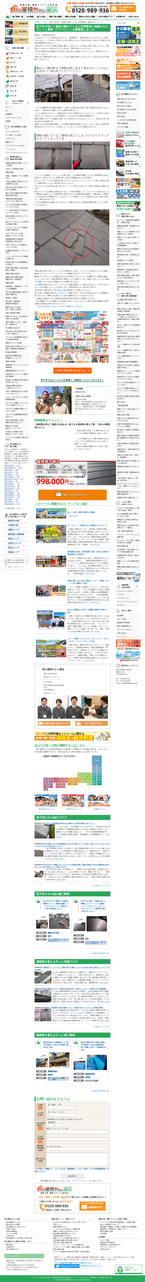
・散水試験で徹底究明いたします (63, 1233)
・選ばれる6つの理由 (12, 1224)
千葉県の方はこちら (73, 809)
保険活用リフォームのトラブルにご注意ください (128, 282)
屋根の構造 (10, 172)
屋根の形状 (10, 283)
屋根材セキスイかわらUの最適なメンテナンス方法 (128, 378)
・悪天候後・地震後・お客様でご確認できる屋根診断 (118, 1227)
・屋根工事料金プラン (59, 1227)
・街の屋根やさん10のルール (15, 1227)
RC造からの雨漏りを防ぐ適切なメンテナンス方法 (15, 433)
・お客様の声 (9, 1247)
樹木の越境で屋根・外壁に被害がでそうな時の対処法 (128, 276)
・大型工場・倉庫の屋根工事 (62, 1242)
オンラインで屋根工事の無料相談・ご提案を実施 (128, 221)
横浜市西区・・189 (11, 470)
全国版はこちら (99, 809)
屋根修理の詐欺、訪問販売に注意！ (128, 256)
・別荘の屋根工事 (58, 1249)
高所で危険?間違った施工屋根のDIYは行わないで (15, 421)
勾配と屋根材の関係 (13, 313)
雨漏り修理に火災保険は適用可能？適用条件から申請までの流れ (128, 438)
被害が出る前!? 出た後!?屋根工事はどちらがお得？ (128, 250)
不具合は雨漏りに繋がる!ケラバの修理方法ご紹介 (17, 183)
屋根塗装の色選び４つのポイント (128, 468)
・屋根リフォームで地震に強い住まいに (66, 1238)
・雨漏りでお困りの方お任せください (65, 1231)
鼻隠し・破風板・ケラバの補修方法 (17, 177)
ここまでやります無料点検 (126, 120)
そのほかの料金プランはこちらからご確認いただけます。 (59, 306)
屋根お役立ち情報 (123, 415)
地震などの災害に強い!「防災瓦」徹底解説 (127, 456)
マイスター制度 (122, 127)
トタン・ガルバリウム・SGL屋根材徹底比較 (17, 398)
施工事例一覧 (17, 17)
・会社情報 (102, 1233)
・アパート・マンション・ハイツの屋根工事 (67, 1245)
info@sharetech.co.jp (129, 683)
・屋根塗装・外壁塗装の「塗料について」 (114, 1229)
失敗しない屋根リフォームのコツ (128, 304)
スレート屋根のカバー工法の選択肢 (128, 346)
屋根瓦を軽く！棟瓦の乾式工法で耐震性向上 (128, 450)
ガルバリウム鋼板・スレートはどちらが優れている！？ (17, 404)
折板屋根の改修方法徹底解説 (127, 362)
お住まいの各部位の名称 (14, 169)
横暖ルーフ (10, 142)
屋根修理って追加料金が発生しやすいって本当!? (128, 271)
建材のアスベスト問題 (14, 343)
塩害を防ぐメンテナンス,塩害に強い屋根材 (17, 375)
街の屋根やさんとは (124, 102)
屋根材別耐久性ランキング (15, 371)
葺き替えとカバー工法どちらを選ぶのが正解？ (128, 332)
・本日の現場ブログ (12, 1249)
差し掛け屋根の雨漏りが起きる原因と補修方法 (17, 293)
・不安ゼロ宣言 (10, 1229)
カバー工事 (39, 287)
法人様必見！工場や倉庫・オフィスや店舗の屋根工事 (128, 551)
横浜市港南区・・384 (12, 477)
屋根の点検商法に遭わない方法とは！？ (128, 265)
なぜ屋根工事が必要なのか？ (127, 300)
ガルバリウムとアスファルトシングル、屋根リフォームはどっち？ (128, 486)
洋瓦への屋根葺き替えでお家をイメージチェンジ (17, 392)
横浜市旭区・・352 (11, 481)
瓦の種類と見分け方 (13, 328)
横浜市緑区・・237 (11, 490)
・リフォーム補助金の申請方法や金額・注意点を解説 (71, 1251)
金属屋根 (9, 114)
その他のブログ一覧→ (101, 885)
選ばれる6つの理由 (124, 106)
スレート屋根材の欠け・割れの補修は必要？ (128, 351)
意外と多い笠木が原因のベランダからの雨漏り (17, 188)
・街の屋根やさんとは (12, 1222)
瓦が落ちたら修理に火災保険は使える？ (128, 431)
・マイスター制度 (11, 1233)
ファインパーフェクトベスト (127, 601)
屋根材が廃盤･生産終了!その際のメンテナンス (14, 387)
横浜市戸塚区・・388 (12, 497)
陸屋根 (8, 121)
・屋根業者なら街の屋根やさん (110, 1245)
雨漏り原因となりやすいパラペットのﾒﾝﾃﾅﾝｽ (17, 217)
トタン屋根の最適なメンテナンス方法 (128, 357)
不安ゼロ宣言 (122, 113)
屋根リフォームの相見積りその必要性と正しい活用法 (128, 233)
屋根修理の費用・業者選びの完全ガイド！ (128, 227)
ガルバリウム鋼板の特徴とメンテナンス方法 (17, 410)
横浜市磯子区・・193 (12, 483)
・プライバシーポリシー (107, 1247)
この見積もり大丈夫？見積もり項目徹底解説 (128, 244)
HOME (37, 22)
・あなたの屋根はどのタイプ (109, 1224)
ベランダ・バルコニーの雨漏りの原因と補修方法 (17, 229)
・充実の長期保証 (11, 1231)
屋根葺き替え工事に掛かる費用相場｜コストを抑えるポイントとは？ (128, 339)
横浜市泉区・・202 (11, 499)
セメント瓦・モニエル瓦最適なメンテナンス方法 (14, 234)
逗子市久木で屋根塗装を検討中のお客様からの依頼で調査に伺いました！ (69, 823)
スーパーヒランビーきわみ (15, 145)
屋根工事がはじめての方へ (126, 99)
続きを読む (73, 516)
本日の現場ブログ (105, 17)
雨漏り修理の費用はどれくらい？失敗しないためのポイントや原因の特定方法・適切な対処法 (128, 318)
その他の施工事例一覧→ (100, 953)
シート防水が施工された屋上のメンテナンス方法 (17, 211)
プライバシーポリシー (81, 1181)
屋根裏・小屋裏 (11, 298)
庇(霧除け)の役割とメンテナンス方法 (17, 252)
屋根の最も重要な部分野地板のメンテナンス (14, 357)
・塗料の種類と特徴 (106, 1231)
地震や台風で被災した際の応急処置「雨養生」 (17, 269)
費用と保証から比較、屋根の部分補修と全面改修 (128, 310)
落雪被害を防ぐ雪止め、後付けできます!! (128, 556)
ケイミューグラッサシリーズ (16, 152)
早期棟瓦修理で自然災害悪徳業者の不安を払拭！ (14, 240)
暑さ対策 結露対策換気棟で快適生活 (13, 302)
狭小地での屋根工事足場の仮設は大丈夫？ (128, 397)
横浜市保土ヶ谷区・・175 (14, 479)
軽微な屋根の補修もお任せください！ (128, 568)
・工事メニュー (57, 1224)
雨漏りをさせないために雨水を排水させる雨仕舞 (17, 317)
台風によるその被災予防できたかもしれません (128, 419)
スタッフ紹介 (122, 619)
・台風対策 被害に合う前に (61, 1236)
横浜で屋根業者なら (124, 626)
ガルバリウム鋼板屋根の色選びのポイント (17, 415)
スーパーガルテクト (13, 131)
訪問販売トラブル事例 (125, 260)
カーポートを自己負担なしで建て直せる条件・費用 (128, 509)
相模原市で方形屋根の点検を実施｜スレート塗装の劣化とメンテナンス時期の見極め (73, 1008)
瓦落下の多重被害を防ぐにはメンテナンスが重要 (128, 425)
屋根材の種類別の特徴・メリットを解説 (17, 164)
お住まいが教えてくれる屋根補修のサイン (128, 326)
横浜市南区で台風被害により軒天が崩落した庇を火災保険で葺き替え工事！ (56, 1044)
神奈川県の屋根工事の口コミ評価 (128, 288)
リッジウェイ (10, 149)
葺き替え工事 (59, 290)
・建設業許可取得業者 (106, 1242)
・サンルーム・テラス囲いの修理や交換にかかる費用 (71, 1247)
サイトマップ (122, 636)
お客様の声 (120, 17)
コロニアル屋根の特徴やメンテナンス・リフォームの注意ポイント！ (128, 390)
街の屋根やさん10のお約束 (126, 109)
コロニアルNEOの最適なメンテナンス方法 (128, 384)
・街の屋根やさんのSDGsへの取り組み (19, 1238)
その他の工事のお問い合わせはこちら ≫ (72, 370)
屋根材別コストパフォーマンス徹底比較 (17, 366)
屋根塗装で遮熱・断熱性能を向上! (128, 473)
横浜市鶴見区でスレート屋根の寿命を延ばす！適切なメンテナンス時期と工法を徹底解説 (74, 989)
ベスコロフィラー (123, 598)
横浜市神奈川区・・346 (13, 468)
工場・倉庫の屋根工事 (125, 531)
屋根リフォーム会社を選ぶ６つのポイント (128, 410)
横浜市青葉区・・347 (12, 492)
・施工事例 (8, 1245)
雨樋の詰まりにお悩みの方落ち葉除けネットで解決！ (128, 526)
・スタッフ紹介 (104, 1240)
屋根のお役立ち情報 (87, 17)
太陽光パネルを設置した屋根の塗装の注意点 (128, 366)
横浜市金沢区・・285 (12, 486)
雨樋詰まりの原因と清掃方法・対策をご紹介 (128, 521)
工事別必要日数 (122, 405)
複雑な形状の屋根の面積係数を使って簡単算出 (14, 278)
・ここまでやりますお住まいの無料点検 (66, 1229)
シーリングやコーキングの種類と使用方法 (17, 257)
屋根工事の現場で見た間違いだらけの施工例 (128, 462)
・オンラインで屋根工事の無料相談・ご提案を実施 (117, 1222)
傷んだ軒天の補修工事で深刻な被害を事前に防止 (17, 194)
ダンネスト (121, 605)
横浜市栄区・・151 (11, 502)
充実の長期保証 (122, 123)
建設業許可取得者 (123, 622)
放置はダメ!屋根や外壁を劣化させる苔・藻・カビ (17, 381)
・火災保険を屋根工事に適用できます (65, 1240)
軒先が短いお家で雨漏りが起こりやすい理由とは (17, 332)
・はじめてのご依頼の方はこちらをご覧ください (69, 1222)
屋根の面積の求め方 (13, 273)
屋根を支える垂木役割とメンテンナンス (14, 427)
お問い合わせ (133, 17)
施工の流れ (41, 17)
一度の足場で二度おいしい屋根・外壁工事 (127, 479)
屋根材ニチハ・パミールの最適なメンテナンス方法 (128, 372)
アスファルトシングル (14, 117)
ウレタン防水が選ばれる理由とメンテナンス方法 (17, 206)
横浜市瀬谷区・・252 (12, 504)
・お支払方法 (9, 1236)
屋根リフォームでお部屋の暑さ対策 (128, 562)
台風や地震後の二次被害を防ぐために (128, 445)
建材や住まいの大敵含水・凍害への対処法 (14, 308)
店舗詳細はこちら (50, 693)
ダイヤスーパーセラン (125, 591)
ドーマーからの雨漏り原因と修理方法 (17, 439)
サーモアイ (121, 594)
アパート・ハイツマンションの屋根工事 (128, 536)
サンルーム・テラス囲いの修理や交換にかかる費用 (128, 541)
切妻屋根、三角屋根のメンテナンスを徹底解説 (17, 287)
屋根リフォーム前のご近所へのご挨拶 (128, 238)
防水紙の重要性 (11, 352)
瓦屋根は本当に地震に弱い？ (127, 497)
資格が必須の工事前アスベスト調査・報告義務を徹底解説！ (17, 347)
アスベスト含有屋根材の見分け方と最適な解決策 (17, 338)
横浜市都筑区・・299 (12, 495)
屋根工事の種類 (55, 17)
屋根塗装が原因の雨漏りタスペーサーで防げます (14, 200)
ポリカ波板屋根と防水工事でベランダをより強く (128, 515)
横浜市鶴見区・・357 (12, 465)
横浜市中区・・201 (11, 472)
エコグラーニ (10, 138)
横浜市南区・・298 (11, 474)
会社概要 (30, 17)
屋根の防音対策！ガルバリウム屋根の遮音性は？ (128, 493)
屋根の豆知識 (70, 17)
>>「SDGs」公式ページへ (14, 567)
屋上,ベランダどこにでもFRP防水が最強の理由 (17, 223)
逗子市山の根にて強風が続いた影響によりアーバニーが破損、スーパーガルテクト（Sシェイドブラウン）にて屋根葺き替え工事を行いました (93, 906)
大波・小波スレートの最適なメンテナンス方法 (17, 246)
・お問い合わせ (104, 1249)
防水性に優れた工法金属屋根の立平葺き (17, 263)
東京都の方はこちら (47, 809)
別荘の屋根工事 (122, 546)
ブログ (44, 22)
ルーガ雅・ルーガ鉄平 (14, 135)
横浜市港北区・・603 (12, 488)
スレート (9, 107)
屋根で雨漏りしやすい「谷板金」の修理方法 (16, 323)
